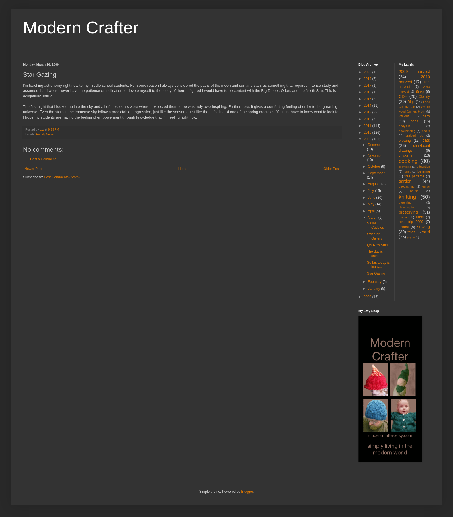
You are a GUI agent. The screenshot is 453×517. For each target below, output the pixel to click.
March (373, 218)
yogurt (411, 237)
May (371, 204)
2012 (368, 119)
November (376, 156)
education (423, 166)
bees (414, 121)
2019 (368, 79)
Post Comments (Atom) (62, 177)
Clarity (424, 96)
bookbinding (407, 131)
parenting (405, 202)
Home (183, 169)
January (374, 289)
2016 (368, 92)
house (414, 191)
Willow (404, 116)
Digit (410, 102)
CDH (403, 96)
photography (406, 207)
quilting (404, 217)
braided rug (414, 135)
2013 (368, 112)
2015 (368, 99)
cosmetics (405, 166)
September (376, 173)
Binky (420, 92)
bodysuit (404, 126)
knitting (407, 197)
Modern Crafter (80, 27)
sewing (423, 226)
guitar (426, 186)
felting (407, 171)
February (375, 282)
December (376, 145)
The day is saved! (375, 254)
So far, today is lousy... (378, 265)
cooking (408, 161)
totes (411, 232)
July (371, 191)
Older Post (331, 169)
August (374, 184)
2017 (368, 86)
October (374, 167)
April (372, 211)
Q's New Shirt (377, 245)
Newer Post (33, 169)
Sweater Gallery (374, 236)
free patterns (414, 176)
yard (426, 232)
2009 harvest (414, 71)
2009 (368, 139)
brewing (405, 141)
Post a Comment (43, 159)
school (404, 227)
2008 (368, 297)
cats (426, 140)
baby (426, 116)
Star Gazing (376, 273)
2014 (368, 106)
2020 (368, 72)
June (372, 198)
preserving (408, 212)
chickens (405, 155)
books (426, 131)
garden (405, 181)
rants (420, 217)
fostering (423, 171)
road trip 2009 (411, 222)
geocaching (407, 186)
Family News (45, 134)
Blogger (247, 492)
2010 (368, 133)
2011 (368, 126)
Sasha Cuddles (375, 225)
